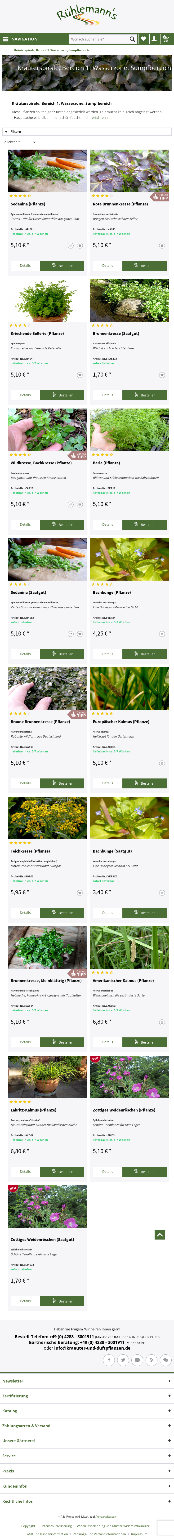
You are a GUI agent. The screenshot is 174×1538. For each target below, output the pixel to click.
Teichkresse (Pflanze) (30, 851)
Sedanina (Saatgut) (28, 592)
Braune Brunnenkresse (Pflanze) (40, 722)
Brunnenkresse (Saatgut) (116, 333)
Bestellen (62, 265)
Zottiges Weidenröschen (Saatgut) (42, 1239)
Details (25, 265)
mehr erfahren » (95, 117)
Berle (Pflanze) (106, 463)
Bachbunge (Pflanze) (112, 592)
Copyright (28, 1526)
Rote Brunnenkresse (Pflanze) (120, 204)
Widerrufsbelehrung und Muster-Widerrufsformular (113, 1526)
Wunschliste (143, 38)
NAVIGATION (20, 38)
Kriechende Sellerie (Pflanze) (37, 333)
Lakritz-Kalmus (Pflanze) (33, 1110)
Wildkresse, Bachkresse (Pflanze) (41, 463)
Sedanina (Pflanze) (28, 204)
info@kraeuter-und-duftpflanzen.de (92, 1348)
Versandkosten (106, 1517)
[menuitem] (20, 39)
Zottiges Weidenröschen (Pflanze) (124, 1110)
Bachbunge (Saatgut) (112, 851)
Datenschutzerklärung (56, 1526)
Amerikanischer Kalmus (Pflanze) (123, 980)
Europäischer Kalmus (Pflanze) (121, 722)
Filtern (13, 131)
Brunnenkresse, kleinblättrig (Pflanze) (46, 980)
